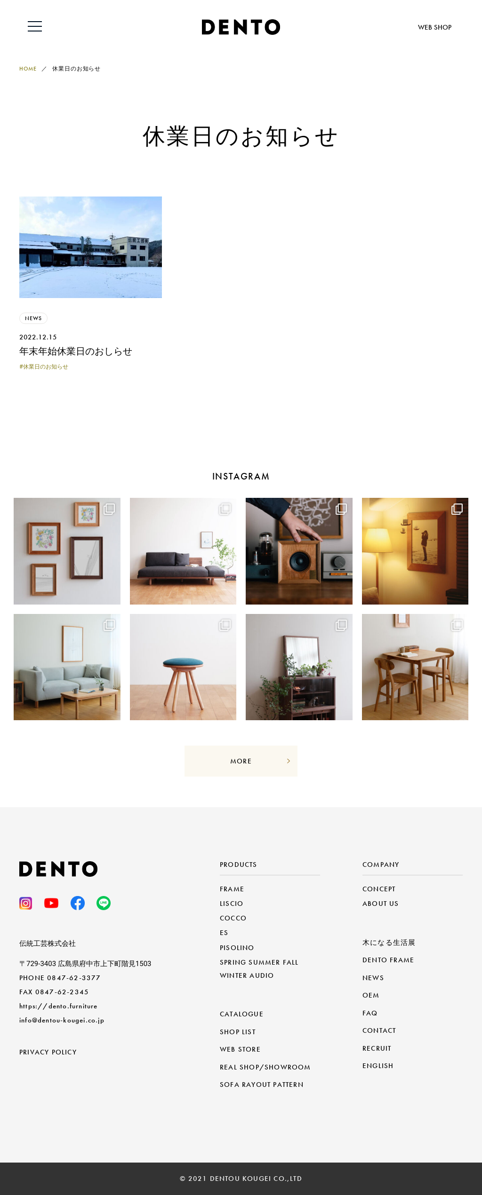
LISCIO (231, 903)
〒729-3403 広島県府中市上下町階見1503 (85, 963)
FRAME (232, 889)
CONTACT (379, 1030)
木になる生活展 (389, 942)
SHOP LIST (238, 1032)
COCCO (233, 918)
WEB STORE (240, 1049)
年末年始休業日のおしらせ (75, 351)
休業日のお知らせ (45, 366)
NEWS (33, 318)
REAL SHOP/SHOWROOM (265, 1067)
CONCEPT (378, 889)
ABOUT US (380, 903)
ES (224, 932)
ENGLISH (378, 1065)
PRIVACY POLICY (48, 1052)
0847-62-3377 (74, 978)
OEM (371, 995)
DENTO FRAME (388, 960)
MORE (241, 761)
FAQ (370, 1013)
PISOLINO (237, 947)
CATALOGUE (242, 1014)
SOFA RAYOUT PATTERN (262, 1084)
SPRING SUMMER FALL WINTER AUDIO (259, 969)
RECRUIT (376, 1048)
